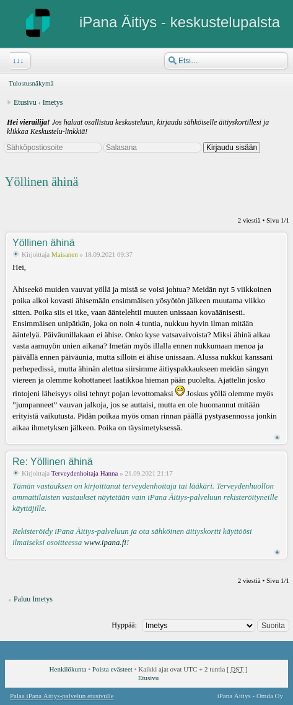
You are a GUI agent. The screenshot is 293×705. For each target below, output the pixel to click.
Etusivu (25, 102)
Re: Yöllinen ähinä (52, 461)
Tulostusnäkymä (31, 83)
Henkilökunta (68, 669)
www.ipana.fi (105, 542)
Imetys (53, 102)
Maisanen (64, 254)
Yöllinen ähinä (41, 181)
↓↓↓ (17, 61)
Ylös (277, 437)
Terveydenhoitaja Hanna (84, 473)
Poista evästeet (112, 669)
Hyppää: (124, 625)
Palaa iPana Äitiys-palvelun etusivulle (62, 695)
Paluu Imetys (33, 599)
